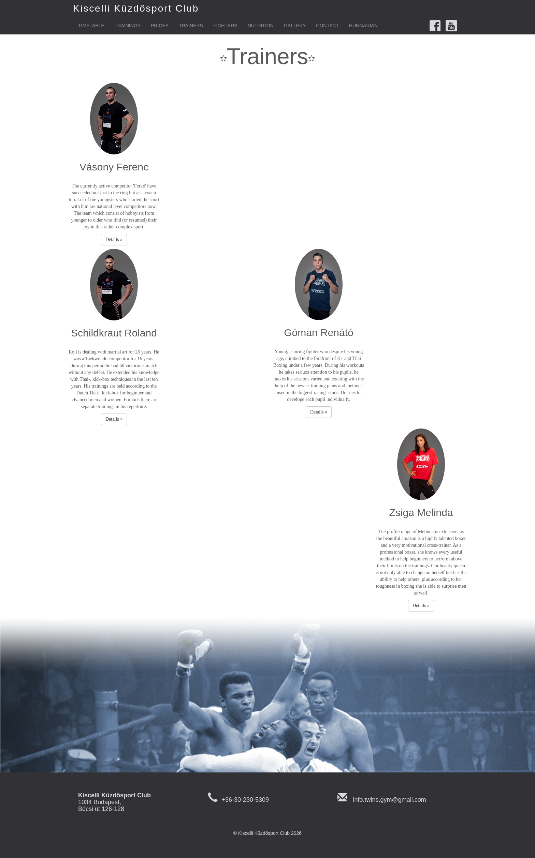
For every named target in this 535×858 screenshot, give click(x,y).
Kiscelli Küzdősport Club (136, 8)
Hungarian (363, 25)
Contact (327, 25)
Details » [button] (113, 239)
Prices (160, 25)
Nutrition (261, 25)
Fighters (225, 25)
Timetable (91, 25)
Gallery (295, 25)
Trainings (128, 25)
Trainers (191, 25)
